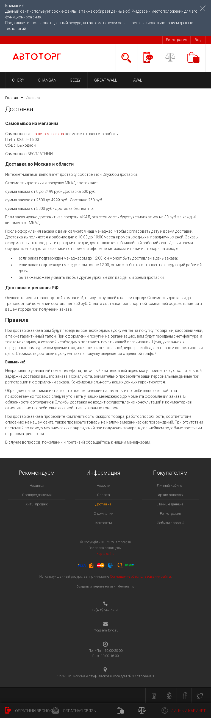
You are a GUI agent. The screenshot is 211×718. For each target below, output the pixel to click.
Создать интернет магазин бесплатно (105, 586)
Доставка (103, 504)
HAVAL (136, 80)
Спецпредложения (37, 495)
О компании (103, 513)
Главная (11, 98)
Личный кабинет (170, 485)
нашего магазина (48, 134)
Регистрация (176, 40)
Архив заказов (170, 495)
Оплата (103, 495)
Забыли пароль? (170, 523)
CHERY (18, 80)
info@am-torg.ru (105, 630)
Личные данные (170, 504)
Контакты (103, 523)
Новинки (37, 485)
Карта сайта (105, 554)
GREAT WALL (105, 80)
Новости (103, 485)
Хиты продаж (37, 504)
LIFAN (160, 80)
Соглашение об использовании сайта (140, 576)
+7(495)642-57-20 (105, 610)
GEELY (75, 80)
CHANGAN (47, 80)
